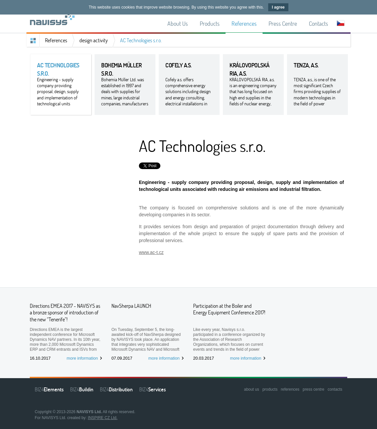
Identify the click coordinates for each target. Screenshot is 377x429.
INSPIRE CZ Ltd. (102, 417)
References (56, 40)
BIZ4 (49, 389)
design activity (93, 40)
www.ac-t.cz (151, 252)
